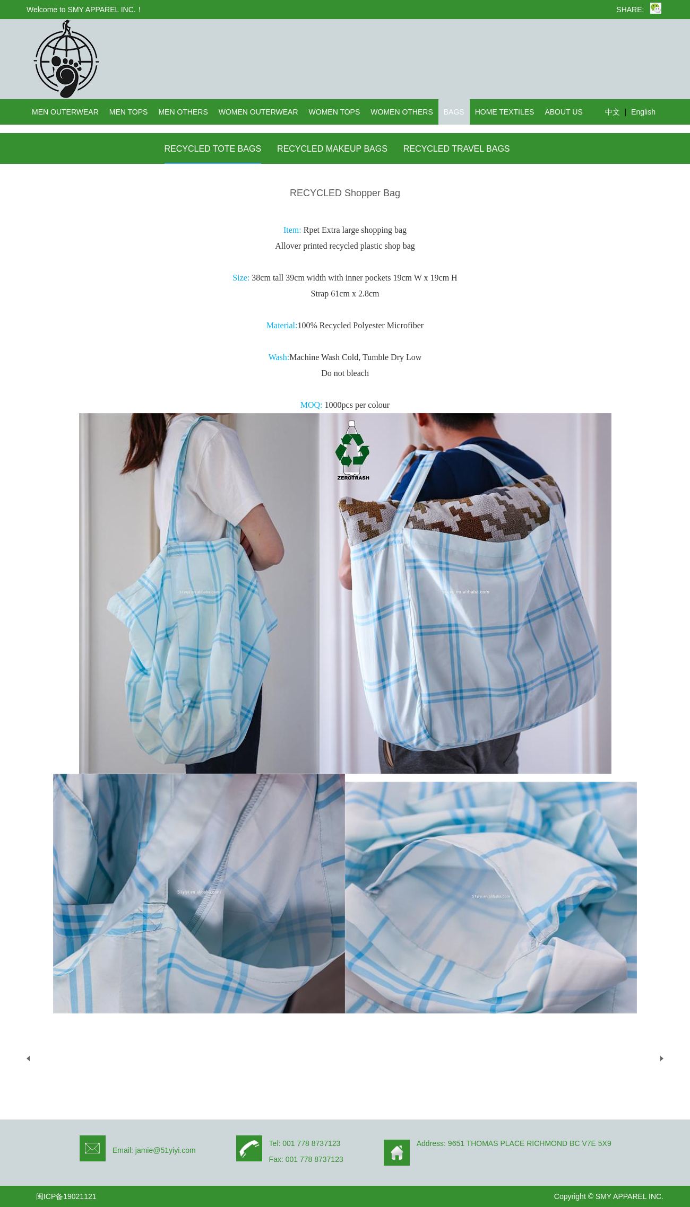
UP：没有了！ (61, 1058)
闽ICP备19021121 (66, 1196)
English (643, 112)
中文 (612, 112)
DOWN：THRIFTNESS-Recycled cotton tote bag (563, 1058)
